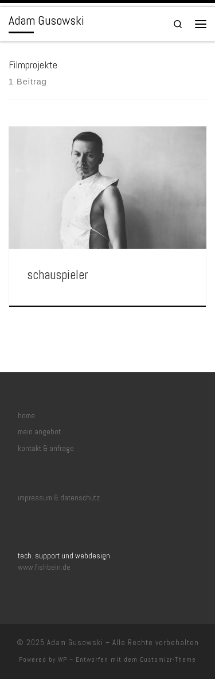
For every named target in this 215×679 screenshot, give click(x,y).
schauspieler (57, 275)
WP (62, 659)
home (26, 415)
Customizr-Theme (168, 659)
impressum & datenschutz (59, 498)
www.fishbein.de (44, 567)
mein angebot (39, 432)
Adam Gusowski (75, 642)
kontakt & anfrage (46, 448)
